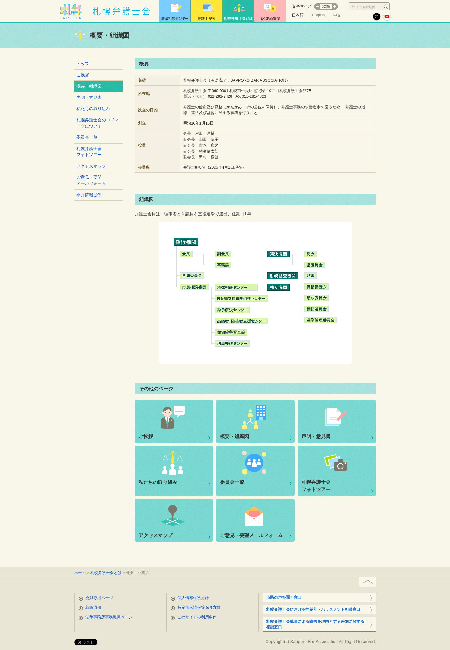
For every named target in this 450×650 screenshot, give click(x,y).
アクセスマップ (91, 166)
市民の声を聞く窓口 (284, 597)
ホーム (80, 572)
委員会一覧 (86, 137)
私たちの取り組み (93, 108)
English (318, 15)
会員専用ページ (99, 597)
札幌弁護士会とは (106, 572)
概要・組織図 (234, 436)
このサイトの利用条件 (197, 617)
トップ (82, 64)
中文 (337, 15)
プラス (335, 6)
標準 (326, 6)
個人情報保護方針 (193, 597)
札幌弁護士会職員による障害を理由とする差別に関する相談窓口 (315, 624)
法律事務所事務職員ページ (108, 617)
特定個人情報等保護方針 (199, 607)
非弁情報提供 (89, 195)
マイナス (317, 6)
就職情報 (93, 607)
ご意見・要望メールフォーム (91, 180)
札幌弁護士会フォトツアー (89, 152)
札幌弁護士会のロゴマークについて (97, 123)
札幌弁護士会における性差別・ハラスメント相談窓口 (313, 609)
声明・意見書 (89, 97)
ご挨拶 (82, 75)
